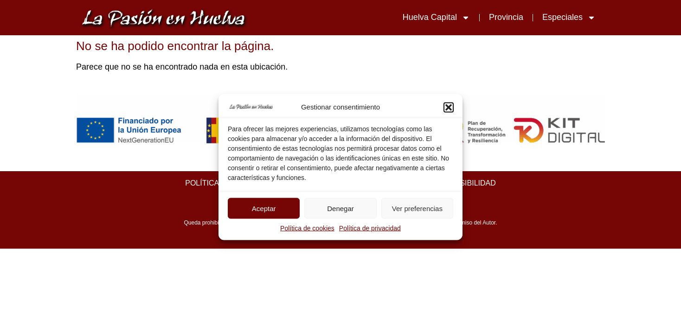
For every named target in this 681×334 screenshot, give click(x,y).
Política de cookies (307, 228)
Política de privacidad (370, 228)
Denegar (340, 208)
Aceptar (264, 208)
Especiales (569, 17)
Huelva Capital (436, 17)
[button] (448, 107)
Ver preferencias (417, 208)
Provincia (506, 17)
